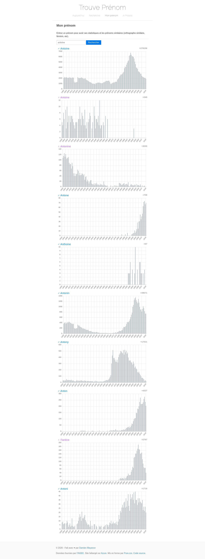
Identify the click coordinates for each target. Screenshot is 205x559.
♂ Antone (63, 195)
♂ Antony (63, 342)
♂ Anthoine (64, 244)
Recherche (94, 15)
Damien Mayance (87, 548)
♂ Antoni (63, 488)
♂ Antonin (63, 293)
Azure (103, 553)
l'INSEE (80, 553)
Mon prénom (111, 15)
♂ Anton (62, 390)
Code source (139, 553)
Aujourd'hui (78, 15)
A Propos (127, 15)
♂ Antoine (63, 48)
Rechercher (93, 42)
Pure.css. (128, 553)
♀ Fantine (63, 439)
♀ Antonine (64, 146)
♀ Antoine (63, 97)
